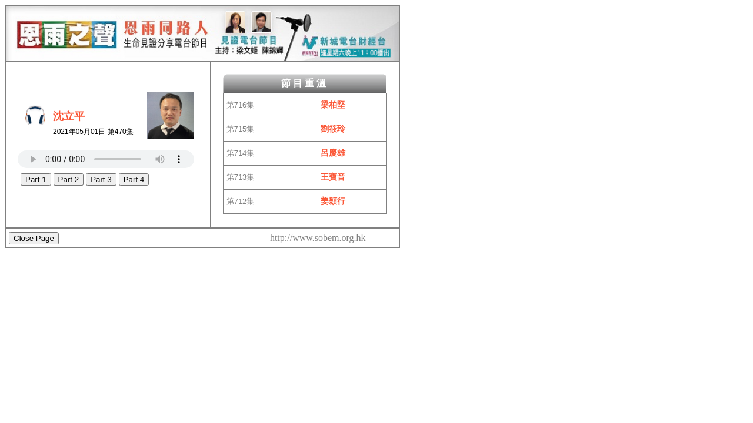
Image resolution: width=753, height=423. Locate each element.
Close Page (34, 238)
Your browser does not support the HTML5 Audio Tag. (106, 159)
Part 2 (68, 179)
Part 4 (134, 179)
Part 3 (101, 179)
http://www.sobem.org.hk (318, 238)
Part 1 (35, 179)
